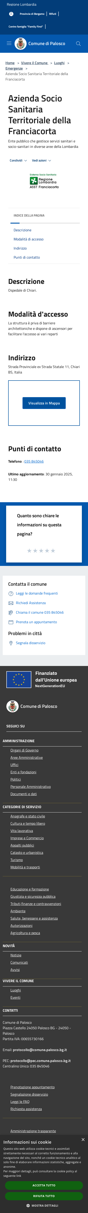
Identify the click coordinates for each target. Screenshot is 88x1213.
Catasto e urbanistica (26, 852)
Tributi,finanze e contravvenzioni (35, 903)
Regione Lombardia (21, 4)
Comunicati (19, 962)
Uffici (14, 764)
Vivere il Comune (34, 63)
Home (10, 63)
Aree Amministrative (26, 757)
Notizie (15, 955)
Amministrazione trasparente (33, 1131)
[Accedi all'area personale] (11, 14)
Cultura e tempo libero (27, 823)
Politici (15, 779)
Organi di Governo (24, 750)
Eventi (15, 997)
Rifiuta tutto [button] (44, 1196)
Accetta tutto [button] (44, 1185)
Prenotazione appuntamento (32, 1087)
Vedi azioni (42, 160)
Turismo (16, 859)
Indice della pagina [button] (29, 215)
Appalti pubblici (22, 845)
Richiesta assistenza (26, 1109)
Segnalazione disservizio (29, 1094)
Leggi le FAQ (20, 1101)
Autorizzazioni (21, 925)
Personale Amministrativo (30, 786)
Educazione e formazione (29, 889)
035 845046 (34, 461)
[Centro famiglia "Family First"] (26, 27)
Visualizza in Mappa (44, 403)
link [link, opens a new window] (18, 1176)
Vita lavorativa (21, 830)
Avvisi (15, 969)
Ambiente (17, 911)
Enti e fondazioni (23, 772)
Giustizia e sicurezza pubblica (32, 896)
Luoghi (59, 63)
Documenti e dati (23, 794)
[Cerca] (78, 43)
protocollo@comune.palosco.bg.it (40, 1049)
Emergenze (14, 68)
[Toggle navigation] (9, 43)
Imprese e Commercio (27, 838)
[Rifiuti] (52, 14)
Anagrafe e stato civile (27, 816)
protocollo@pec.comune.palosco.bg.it (40, 1060)
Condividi (19, 160)
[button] (44, 1205)
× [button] (83, 1140)
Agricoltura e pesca (25, 933)
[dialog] (44, 1174)
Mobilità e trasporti (25, 867)
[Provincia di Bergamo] (32, 14)
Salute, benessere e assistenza (34, 918)
